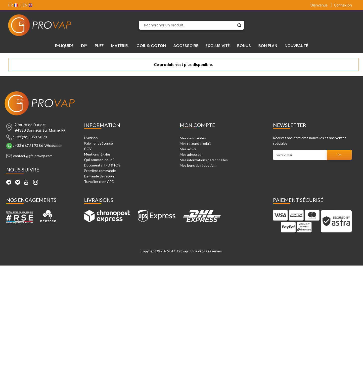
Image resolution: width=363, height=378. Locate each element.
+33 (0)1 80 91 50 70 (31, 137)
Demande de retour (99, 176)
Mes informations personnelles (204, 160)
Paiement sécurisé (98, 143)
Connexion (343, 5)
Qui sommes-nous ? (99, 160)
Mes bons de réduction (198, 165)
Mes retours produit (195, 143)
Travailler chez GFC (99, 181)
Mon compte (197, 125)
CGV (88, 149)
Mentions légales (97, 154)
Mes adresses (190, 154)
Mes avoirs (188, 149)
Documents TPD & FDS (102, 165)
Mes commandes (193, 138)
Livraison (91, 138)
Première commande (100, 170)
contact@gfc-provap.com (32, 156)
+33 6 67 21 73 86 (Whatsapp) (38, 145)
